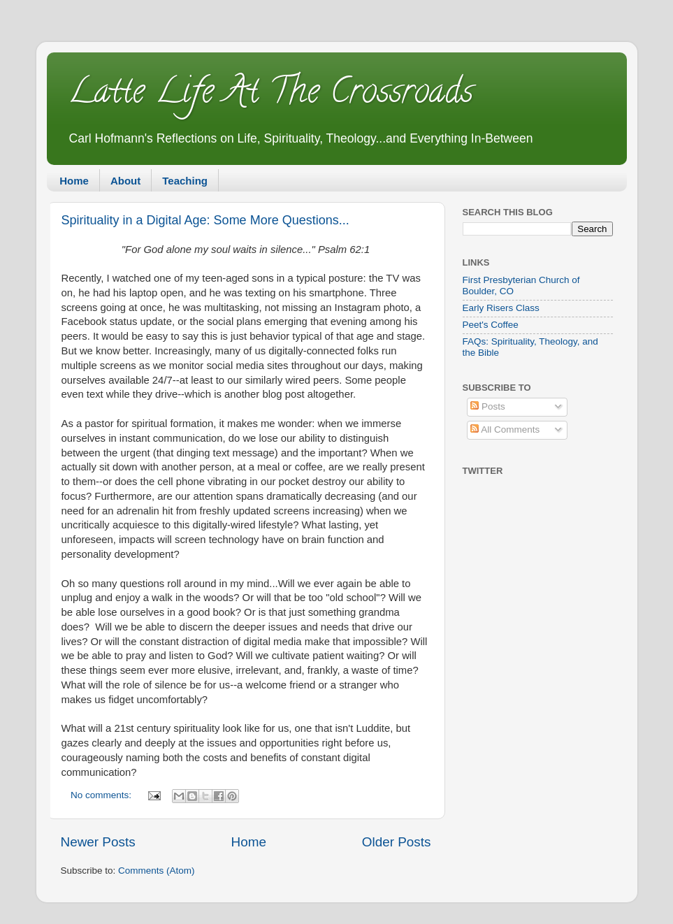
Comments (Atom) (156, 870)
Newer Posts (98, 842)
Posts (487, 406)
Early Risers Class (501, 308)
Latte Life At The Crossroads (270, 95)
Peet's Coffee (491, 324)
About (125, 181)
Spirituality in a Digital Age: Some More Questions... (205, 220)
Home (74, 181)
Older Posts (396, 842)
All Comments (505, 429)
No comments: (102, 795)
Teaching (185, 181)
